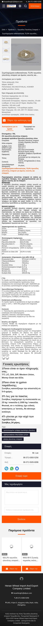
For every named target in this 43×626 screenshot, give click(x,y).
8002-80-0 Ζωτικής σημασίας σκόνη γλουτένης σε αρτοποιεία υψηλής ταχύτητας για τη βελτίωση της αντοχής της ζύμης (30, 559)
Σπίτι (3, 30)
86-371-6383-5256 (33, 2)
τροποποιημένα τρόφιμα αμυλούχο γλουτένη (19, 430)
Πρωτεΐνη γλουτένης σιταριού (28, 30)
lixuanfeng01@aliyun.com (12, 2)
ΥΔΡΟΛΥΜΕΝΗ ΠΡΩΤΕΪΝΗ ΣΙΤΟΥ (15, 435)
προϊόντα (11, 30)
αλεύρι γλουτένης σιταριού (12, 439)
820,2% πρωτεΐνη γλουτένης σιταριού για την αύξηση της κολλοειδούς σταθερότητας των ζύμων (10, 559)
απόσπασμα (35, 6)
